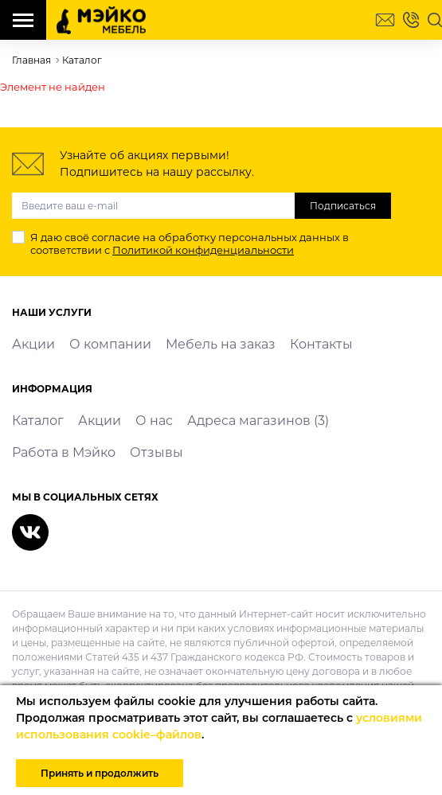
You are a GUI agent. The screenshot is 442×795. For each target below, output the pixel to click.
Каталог (38, 420)
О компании (110, 344)
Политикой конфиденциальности (203, 250)
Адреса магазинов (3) (258, 420)
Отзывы (156, 452)
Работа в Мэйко (63, 452)
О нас (154, 420)
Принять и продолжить (99, 773)
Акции (33, 344)
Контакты (321, 344)
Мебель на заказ (221, 344)
